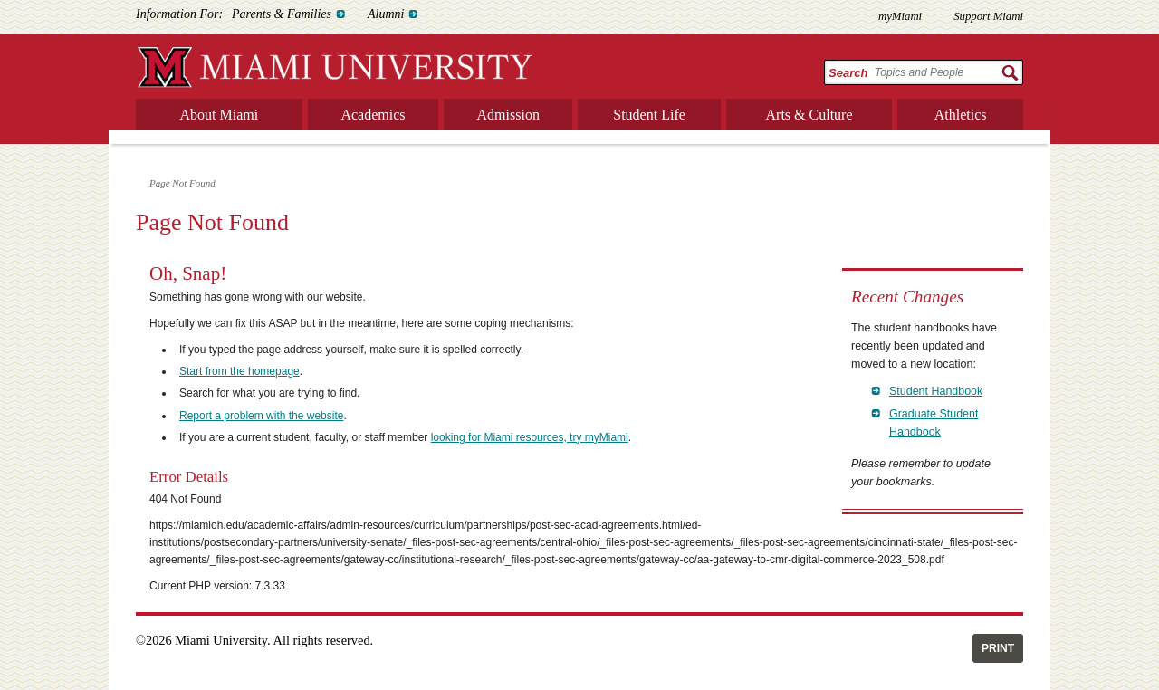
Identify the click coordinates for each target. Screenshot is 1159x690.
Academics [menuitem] (372, 114)
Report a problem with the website (261, 415)
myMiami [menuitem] (900, 16)
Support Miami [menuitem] (988, 16)
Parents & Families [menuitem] (281, 14)
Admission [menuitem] (508, 114)
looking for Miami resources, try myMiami (529, 437)
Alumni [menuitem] (386, 14)
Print (998, 648)
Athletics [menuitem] (960, 114)
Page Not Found (182, 182)
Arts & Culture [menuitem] (809, 114)
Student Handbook (935, 391)
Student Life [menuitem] (649, 114)
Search (848, 73)
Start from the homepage (239, 371)
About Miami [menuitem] (219, 114)
